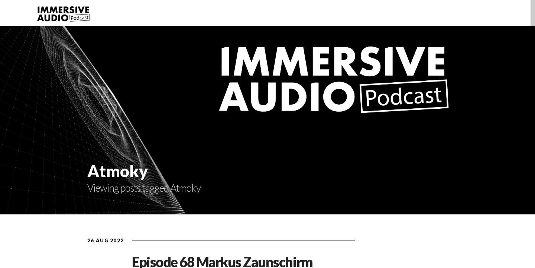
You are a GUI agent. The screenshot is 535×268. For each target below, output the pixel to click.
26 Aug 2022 (105, 240)
